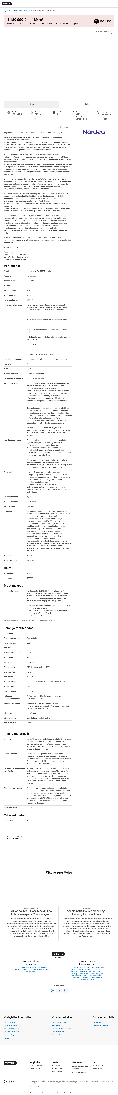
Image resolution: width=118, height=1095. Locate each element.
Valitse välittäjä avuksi (11, 1035)
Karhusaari (28, 11)
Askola (36, 972)
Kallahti (84, 978)
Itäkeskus (97, 976)
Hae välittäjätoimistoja (101, 1025)
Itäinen (91, 972)
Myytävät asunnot (10, 11)
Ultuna (101, 969)
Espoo (48, 969)
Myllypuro (99, 974)
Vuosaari (100, 967)
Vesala (92, 980)
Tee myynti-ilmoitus (10, 1022)
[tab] (31, 104)
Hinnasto (7, 1038)
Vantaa (19, 967)
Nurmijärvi (32, 969)
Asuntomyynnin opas (11, 1028)
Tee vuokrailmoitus (10, 1025)
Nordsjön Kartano (91, 969)
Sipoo (45, 967)
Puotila (99, 978)
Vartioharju (92, 978)
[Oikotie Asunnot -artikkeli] (31, 909)
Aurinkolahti (84, 974)
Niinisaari (74, 969)
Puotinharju (76, 978)
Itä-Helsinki (83, 972)
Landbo (93, 967)
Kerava (32, 967)
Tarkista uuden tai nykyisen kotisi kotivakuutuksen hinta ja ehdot (29, 620)
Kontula (92, 974)
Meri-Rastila (84, 980)
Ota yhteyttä (56, 1035)
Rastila (81, 969)
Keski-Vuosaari (87, 976)
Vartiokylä (98, 972)
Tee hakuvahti (97, 1022)
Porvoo (24, 969)
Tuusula (39, 967)
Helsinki (20, 11)
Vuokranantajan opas (11, 1032)
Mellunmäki (77, 976)
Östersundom (84, 967)
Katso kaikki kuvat (103, 31)
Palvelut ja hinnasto (59, 1022)
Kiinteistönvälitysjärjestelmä (61, 1028)
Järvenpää (17, 969)
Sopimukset (56, 1025)
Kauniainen (29, 972)
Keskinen (75, 972)
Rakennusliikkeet (58, 1032)
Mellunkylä (74, 974)
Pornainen (41, 969)
